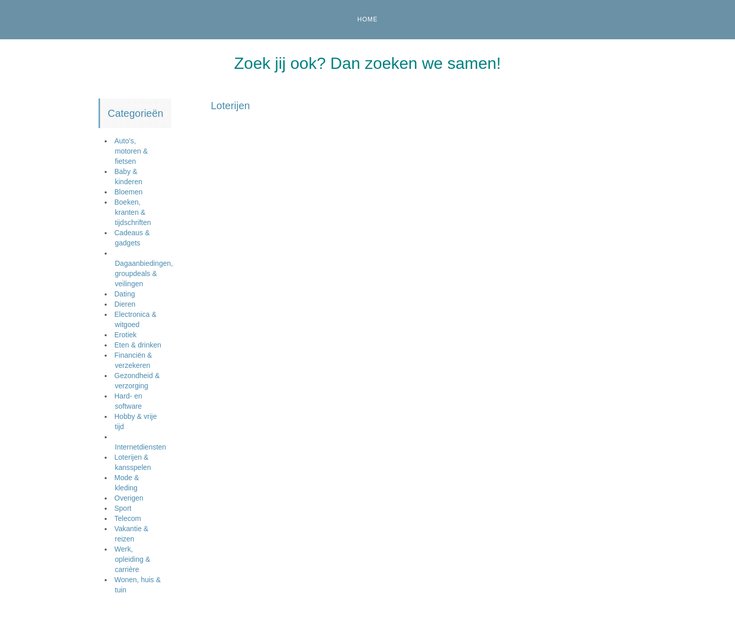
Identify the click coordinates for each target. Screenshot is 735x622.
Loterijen (230, 105)
